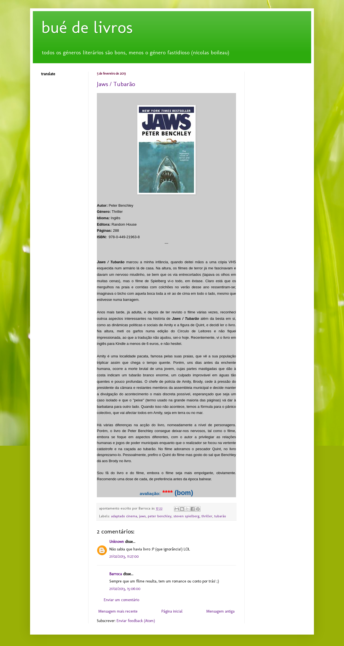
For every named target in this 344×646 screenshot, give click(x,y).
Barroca (115, 574)
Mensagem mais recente (117, 611)
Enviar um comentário (121, 600)
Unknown (116, 541)
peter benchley (159, 516)
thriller (207, 516)
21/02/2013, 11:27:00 (124, 556)
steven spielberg (186, 516)
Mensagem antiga (220, 611)
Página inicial (172, 611)
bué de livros (87, 27)
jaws (142, 516)
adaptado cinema (124, 516)
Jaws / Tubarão (116, 84)
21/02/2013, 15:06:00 (124, 588)
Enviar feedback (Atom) (136, 620)
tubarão (220, 516)
